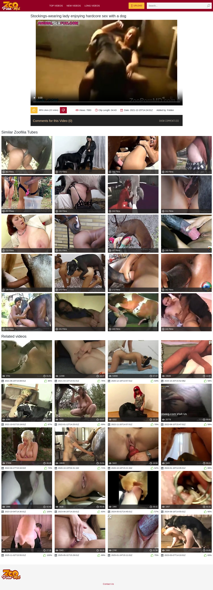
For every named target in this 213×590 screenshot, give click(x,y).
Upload (136, 5)
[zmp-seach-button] (208, 6)
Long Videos (92, 5)
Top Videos (56, 5)
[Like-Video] (34, 110)
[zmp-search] (179, 6)
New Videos (74, 5)
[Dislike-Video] (63, 110)
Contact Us (108, 584)
